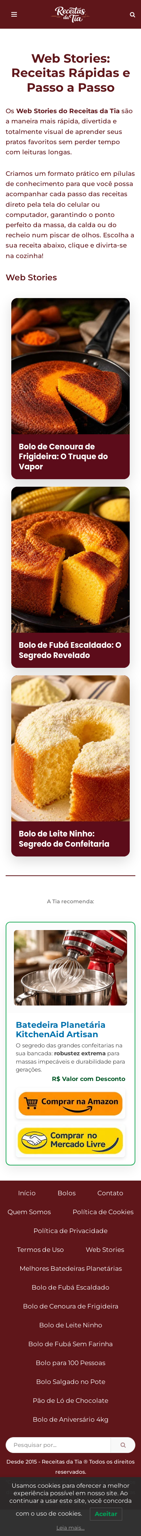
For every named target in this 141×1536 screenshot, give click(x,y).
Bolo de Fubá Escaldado (70, 1287)
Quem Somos (29, 1212)
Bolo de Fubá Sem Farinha (70, 1344)
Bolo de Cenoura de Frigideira (70, 1306)
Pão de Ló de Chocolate (70, 1400)
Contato (110, 1193)
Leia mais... (70, 1527)
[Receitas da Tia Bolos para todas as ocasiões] (70, 14)
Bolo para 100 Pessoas (70, 1363)
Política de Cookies (103, 1212)
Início (27, 1193)
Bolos (67, 1193)
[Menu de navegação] (14, 14)
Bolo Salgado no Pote (70, 1381)
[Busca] (132, 14)
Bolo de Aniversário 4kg (71, 1419)
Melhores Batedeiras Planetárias (71, 1268)
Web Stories (105, 1249)
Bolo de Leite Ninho (70, 1325)
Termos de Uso (40, 1249)
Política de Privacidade (70, 1231)
